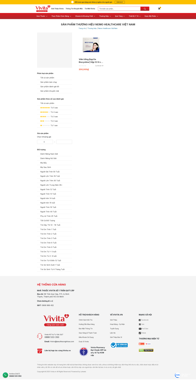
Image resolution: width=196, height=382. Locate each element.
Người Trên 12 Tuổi (48, 189)
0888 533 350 (52, 337)
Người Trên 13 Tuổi (48, 194)
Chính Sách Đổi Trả (85, 320)
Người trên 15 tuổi (47, 203)
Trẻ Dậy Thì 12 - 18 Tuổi (50, 225)
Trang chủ (82, 28)
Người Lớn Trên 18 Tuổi (50, 176)
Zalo (141, 324)
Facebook (144, 320)
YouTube (143, 328)
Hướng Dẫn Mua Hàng (86, 324)
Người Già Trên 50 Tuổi (49, 172)
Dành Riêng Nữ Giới (48, 158)
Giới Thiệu (113, 320)
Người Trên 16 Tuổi (48, 207)
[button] (42, 16)
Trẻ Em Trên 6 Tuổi (48, 243)
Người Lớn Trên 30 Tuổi (50, 180)
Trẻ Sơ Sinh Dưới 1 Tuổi (50, 265)
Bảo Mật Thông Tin (86, 328)
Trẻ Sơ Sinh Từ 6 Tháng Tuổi (52, 269)
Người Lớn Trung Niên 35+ (51, 185)
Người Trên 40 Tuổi (48, 212)
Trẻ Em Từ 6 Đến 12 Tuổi (50, 260)
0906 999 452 (48, 305)
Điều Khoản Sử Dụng (86, 337)
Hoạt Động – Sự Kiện (117, 324)
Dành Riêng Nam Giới (49, 154)
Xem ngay (120, 2)
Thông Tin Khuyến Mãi (74, 9)
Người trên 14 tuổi (47, 198)
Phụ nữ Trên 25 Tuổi (48, 216)
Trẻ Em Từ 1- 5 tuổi (48, 252)
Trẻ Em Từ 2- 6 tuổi (48, 256)
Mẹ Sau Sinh (45, 167)
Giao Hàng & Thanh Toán (88, 333)
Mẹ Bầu (43, 163)
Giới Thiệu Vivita (57, 9)
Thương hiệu (92, 28)
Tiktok (142, 333)
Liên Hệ (112, 333)
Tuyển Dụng (114, 328)
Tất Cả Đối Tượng (47, 220)
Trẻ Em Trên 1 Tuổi (48, 229)
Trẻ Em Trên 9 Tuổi (48, 247)
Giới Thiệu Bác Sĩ (116, 337)
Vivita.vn (53, 371)
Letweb (83, 371)
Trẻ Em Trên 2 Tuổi (48, 234)
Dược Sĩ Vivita (84, 341)
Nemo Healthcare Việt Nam (107, 28)
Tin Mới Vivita (90, 9)
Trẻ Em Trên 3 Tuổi (48, 238)
